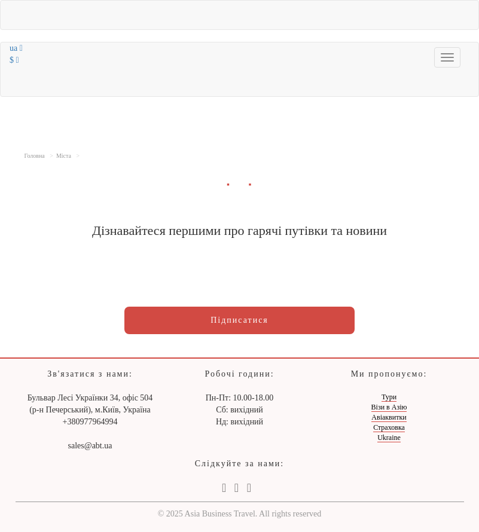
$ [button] (14, 60)
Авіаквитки (388, 417)
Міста (63, 155)
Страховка (389, 427)
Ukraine (389, 437)
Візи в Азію (389, 407)
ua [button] (16, 48)
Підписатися (239, 320)
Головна (35, 155)
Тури (389, 397)
